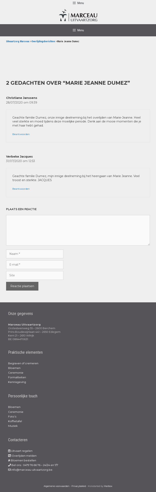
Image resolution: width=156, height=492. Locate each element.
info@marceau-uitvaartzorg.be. (30, 469)
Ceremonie (15, 372)
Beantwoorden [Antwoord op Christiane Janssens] (21, 134)
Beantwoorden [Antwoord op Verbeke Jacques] (21, 188)
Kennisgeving (17, 382)
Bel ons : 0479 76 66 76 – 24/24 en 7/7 (33, 465)
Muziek (13, 425)
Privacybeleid (79, 486)
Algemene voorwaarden (56, 486)
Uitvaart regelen (20, 450)
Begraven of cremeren (23, 363)
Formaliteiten (17, 377)
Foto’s (12, 416)
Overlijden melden (22, 455)
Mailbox (108, 486)
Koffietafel (15, 421)
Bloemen (14, 368)
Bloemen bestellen (22, 460)
